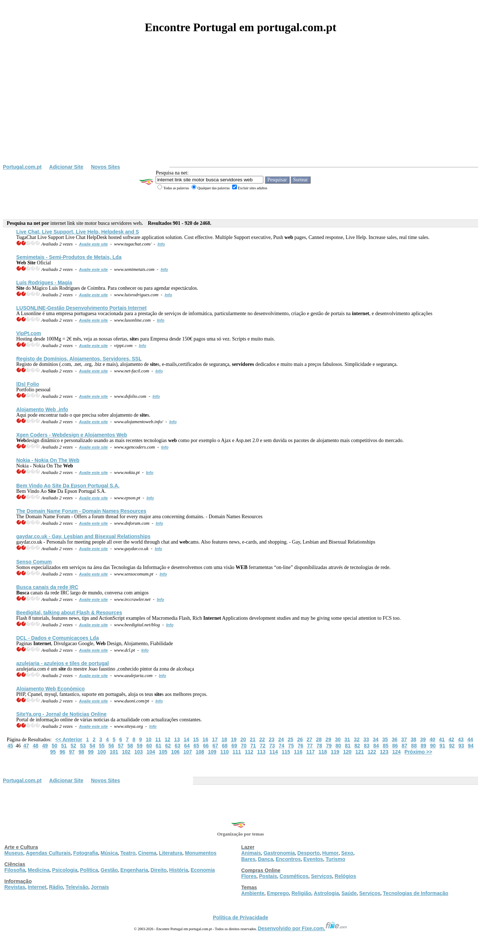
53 (83, 746)
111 (237, 752)
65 (197, 746)
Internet (37, 887)
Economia (202, 870)
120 (347, 752)
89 (423, 746)
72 (263, 746)
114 (274, 752)
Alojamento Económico (50, 689)
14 (186, 739)
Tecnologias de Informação (415, 893)
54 (92, 746)
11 (158, 739)
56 (111, 746)
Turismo (335, 859)
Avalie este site (93, 244)
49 (45, 746)
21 (253, 739)
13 (177, 739)
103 (138, 752)
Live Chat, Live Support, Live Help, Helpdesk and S (77, 232)
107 (188, 752)
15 (196, 739)
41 (442, 739)
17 (215, 739)
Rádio (56, 887)
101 (114, 752)
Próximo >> (418, 752)
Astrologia (326, 893)
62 (168, 746)
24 (281, 739)
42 (451, 739)
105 (163, 752)
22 (262, 739)
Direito (158, 870)
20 (243, 739)
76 (300, 746)
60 (149, 746)
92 (452, 746)
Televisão (77, 887)
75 (291, 746)
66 (206, 746)
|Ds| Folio (27, 384)
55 (102, 746)
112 (249, 752)
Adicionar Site (66, 167)
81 (348, 746)
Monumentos (201, 853)
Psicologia (64, 870)
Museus (13, 853)
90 (433, 746)
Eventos (313, 859)
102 (126, 752)
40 (432, 739)
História (178, 870)
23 (272, 739)
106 (175, 752)
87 (404, 746)
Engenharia (134, 870)
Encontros (288, 859)
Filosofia (14, 870)
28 (319, 739)
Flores (248, 876)
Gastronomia (279, 853)
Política (89, 870)
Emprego (278, 893)
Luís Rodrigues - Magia (44, 282)
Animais (251, 853)
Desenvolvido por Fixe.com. (302, 928)
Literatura (170, 853)
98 (81, 752)
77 (310, 746)
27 (309, 739)
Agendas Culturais (48, 853)
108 (200, 752)
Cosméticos (294, 876)
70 (244, 746)
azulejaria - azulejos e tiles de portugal (62, 663)
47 (26, 746)
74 (281, 746)
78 (319, 746)
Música (109, 853)
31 (347, 739)
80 (338, 746)
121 (359, 752)
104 (151, 752)
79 (329, 746)
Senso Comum (34, 562)
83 (367, 746)
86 (395, 746)
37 (404, 739)
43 (461, 739)
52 (74, 746)
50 (54, 746)
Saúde (349, 893)
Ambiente (252, 893)
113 (261, 752)
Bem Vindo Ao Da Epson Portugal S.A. (68, 485)
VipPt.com (28, 333)
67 (215, 746)
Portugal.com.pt (22, 167)
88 (414, 746)
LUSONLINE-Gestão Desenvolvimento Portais (81, 308)
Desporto (308, 853)
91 (442, 746)
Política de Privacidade (240, 917)
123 (384, 752)
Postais (268, 876)
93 (461, 746)
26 (300, 739)
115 (285, 752)
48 (35, 746)
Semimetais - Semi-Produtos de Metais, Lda (69, 257)
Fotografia (85, 853)
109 (212, 752)
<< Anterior (69, 739)
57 (121, 746)
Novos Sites (105, 167)
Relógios (345, 876)
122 (371, 752)
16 (205, 739)
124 (396, 752)
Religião (301, 893)
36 (395, 739)
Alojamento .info (42, 409)
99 (91, 752)
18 (224, 739)
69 (234, 746)
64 (187, 746)
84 (376, 746)
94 (471, 746)
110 (224, 752)
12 (167, 739)
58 (130, 746)
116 (298, 752)
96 (62, 752)
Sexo (347, 853)
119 (335, 752)
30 (338, 739)
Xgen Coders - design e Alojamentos (71, 435)
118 (322, 752)
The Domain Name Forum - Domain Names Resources (81, 511)
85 (385, 746)
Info (161, 244)
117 (310, 752)
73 (272, 746)
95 (53, 752)
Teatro (128, 853)
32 (357, 739)
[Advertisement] (240, 109)
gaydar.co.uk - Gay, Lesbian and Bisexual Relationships (83, 536)
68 (225, 746)
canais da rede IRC (47, 587)
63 (177, 746)
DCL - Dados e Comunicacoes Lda (57, 638)
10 (149, 739)
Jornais (100, 887)
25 (290, 739)
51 (64, 746)
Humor (330, 853)
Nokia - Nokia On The (47, 460)
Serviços (321, 876)
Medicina (39, 870)
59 (140, 746)
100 (102, 752)
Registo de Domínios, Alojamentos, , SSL (79, 359)
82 (357, 746)
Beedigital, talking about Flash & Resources (69, 612)
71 (253, 746)
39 (423, 739)
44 (470, 739)
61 (158, 746)
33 (366, 739)
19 (234, 739)
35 (385, 739)
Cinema (147, 853)
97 (72, 752)
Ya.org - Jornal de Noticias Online (61, 714)
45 (10, 746)
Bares (248, 859)
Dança (265, 859)
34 (376, 739)
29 (328, 739)
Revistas (14, 887)
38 (413, 739)
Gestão (109, 870)
